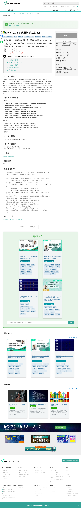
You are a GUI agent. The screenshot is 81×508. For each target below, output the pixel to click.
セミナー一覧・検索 (23, 469)
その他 (67, 473)
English (36, 495)
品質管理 (29, 270)
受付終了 (66, 35)
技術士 (46, 311)
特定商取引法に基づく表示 (72, 493)
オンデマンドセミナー (25, 260)
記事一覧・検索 (6, 475)
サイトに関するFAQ (7, 494)
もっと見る (73, 336)
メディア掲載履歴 (38, 493)
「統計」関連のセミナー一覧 (24, 13)
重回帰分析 (23, 268)
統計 (32, 36)
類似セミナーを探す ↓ (14, 25)
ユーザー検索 (53, 469)
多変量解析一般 (7, 219)
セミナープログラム (14, 62)
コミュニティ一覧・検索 (40, 471)
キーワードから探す (7, 473)
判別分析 (49, 36)
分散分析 (23, 308)
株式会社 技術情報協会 (8, 156)
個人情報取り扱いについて (72, 491)
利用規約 (68, 487)
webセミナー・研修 (11, 13)
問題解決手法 (53, 268)
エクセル (29, 273)
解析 (4, 36)
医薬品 (27, 310)
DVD (67, 469)
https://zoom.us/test (13, 176)
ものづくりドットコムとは (9, 488)
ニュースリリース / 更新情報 (41, 487)
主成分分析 (37, 36)
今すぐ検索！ (60, 426)
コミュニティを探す (39, 469)
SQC (50, 306)
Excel (22, 310)
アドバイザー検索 (54, 471)
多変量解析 (9, 36)
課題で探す (5, 471)
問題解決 (23, 263)
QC (46, 306)
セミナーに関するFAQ (23, 475)
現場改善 (53, 273)
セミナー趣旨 (12, 60)
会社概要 (21, 487)
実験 (43, 36)
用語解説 (5, 477)
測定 (32, 308)
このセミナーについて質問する (27, 227)
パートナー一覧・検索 (55, 473)
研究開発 (27, 36)
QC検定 (57, 308)
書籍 (67, 471)
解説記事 (12, 407)
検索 (71, 321)
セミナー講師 (12, 65)
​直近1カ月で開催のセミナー (25, 473)
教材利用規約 (69, 489)
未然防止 (52, 311)
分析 (15, 36)
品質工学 (23, 273)
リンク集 (37, 491)
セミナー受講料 (13, 67)
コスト (46, 268)
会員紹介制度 (53, 487)
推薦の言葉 (53, 491)
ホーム (4, 13)
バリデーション (24, 305)
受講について (12, 70)
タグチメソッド (54, 270)
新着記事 (5, 469)
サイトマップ (37, 489)
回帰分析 (20, 36)
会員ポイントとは (54, 489)
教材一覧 (68, 475)
